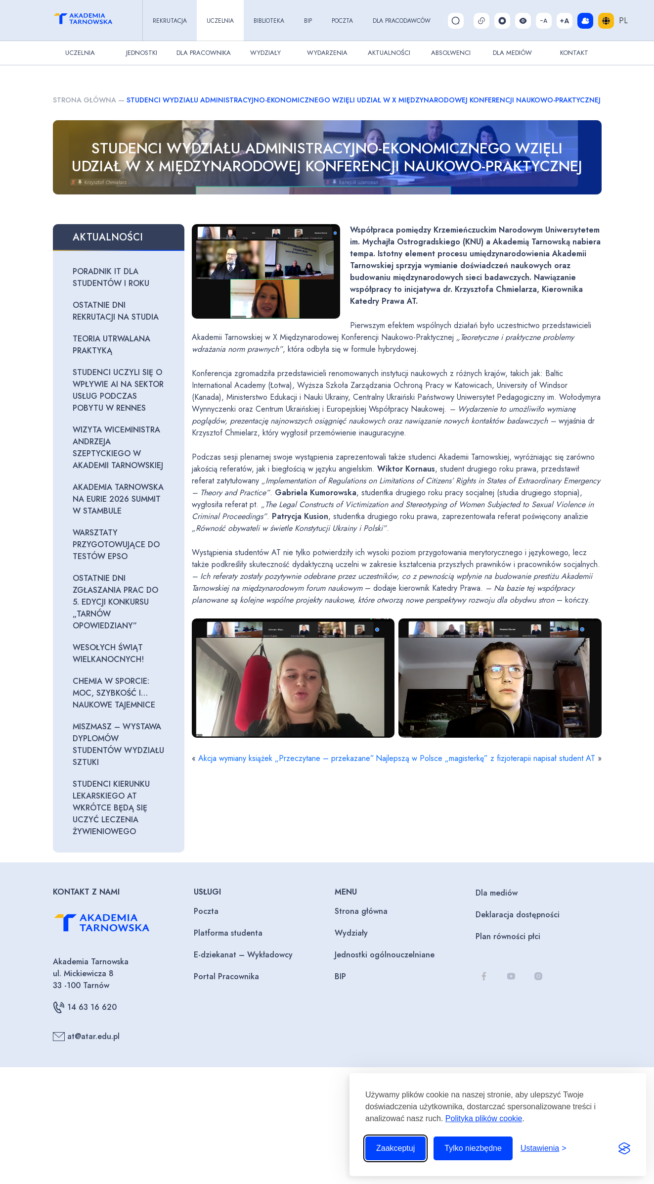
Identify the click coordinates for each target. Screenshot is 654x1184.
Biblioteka (269, 20)
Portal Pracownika (226, 976)
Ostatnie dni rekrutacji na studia (116, 311)
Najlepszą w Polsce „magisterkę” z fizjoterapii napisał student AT (485, 758)
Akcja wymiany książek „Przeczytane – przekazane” (286, 758)
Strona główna (84, 100)
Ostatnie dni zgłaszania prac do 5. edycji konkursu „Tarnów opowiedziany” (115, 601)
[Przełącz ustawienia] (544, 1148)
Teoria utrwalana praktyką (111, 344)
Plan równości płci (508, 936)
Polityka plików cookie (484, 1118)
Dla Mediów (512, 52)
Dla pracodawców (402, 20)
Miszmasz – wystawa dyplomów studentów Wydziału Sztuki (118, 744)
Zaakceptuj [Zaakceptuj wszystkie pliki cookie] (395, 1148)
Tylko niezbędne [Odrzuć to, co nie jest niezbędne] (473, 1148)
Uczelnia (220, 20)
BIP (308, 20)
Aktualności (389, 52)
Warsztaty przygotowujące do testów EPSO (116, 544)
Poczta (342, 20)
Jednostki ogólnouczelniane (385, 954)
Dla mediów (497, 893)
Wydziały (265, 52)
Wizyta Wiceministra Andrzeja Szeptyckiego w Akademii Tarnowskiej (118, 447)
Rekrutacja (170, 20)
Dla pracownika (203, 52)
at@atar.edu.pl (86, 1036)
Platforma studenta (228, 933)
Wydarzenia (327, 52)
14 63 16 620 (85, 1007)
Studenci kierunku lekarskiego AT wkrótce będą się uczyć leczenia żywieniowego (111, 807)
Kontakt (574, 52)
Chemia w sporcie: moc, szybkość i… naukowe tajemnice (114, 692)
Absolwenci (451, 52)
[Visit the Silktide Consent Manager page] (624, 1148)
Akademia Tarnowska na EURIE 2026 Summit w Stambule (118, 499)
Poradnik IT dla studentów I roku (111, 277)
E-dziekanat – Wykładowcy (243, 954)
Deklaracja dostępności (518, 914)
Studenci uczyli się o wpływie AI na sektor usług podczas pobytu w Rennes (118, 390)
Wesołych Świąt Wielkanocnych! (108, 653)
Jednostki (141, 52)
